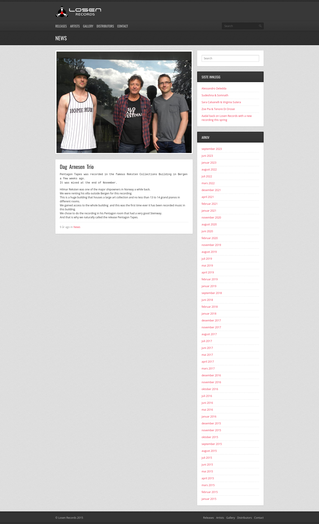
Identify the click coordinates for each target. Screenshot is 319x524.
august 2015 (209, 451)
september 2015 (212, 444)
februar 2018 (210, 307)
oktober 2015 (210, 437)
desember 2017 (211, 320)
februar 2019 (210, 279)
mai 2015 (207, 471)
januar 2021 (209, 211)
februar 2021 (210, 204)
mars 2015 (208, 485)
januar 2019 (209, 286)
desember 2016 (211, 375)
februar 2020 (210, 238)
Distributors (105, 26)
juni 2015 (207, 464)
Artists (75, 26)
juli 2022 (207, 176)
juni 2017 (207, 348)
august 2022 (209, 169)
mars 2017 (208, 368)
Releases (61, 26)
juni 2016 (207, 403)
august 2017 (209, 334)
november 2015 (211, 430)
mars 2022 (208, 183)
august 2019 (209, 252)
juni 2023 (207, 156)
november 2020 (211, 217)
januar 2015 (209, 499)
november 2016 (211, 382)
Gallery (88, 26)
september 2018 (212, 293)
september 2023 (212, 149)
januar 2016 (209, 416)
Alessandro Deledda (214, 88)
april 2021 (208, 197)
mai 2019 (207, 265)
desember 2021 (211, 190)
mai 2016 (207, 410)
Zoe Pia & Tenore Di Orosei (218, 109)
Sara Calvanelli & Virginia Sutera (221, 102)
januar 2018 (209, 313)
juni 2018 (207, 300)
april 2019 (208, 272)
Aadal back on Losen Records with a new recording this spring (227, 118)
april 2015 (208, 478)
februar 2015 (210, 492)
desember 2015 (211, 423)
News (77, 226)
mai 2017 (207, 355)
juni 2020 (207, 231)
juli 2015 (207, 458)
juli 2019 (207, 259)
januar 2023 (209, 162)
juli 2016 (207, 396)
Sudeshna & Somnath (215, 95)
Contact (122, 26)
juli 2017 (207, 341)
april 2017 (208, 362)
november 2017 (211, 327)
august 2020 (209, 224)
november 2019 (211, 245)
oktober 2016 (210, 389)
